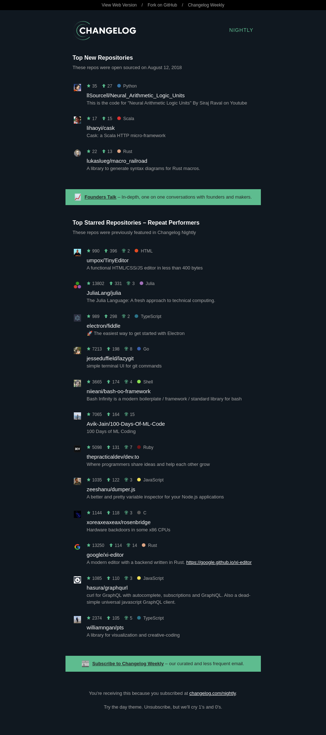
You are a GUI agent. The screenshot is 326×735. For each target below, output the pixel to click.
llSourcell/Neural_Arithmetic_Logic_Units (136, 95)
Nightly (241, 30)
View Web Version (119, 5)
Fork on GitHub (162, 5)
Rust (124, 151)
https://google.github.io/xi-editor (219, 562)
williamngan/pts (105, 627)
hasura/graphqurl (107, 588)
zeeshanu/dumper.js (111, 489)
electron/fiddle (103, 326)
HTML (144, 251)
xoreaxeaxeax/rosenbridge (119, 522)
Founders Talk (101, 197)
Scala (125, 118)
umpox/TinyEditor (108, 260)
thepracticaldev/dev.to (113, 457)
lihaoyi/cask (101, 128)
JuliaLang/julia (104, 293)
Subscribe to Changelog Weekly (128, 663)
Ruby (145, 447)
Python (127, 86)
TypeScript (148, 316)
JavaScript (150, 480)
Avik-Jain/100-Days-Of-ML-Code (126, 424)
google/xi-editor (105, 555)
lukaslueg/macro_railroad (117, 161)
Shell (145, 382)
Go (143, 349)
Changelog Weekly (206, 5)
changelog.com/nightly (212, 693)
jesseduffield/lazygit (110, 358)
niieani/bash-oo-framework (119, 391)
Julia (147, 283)
